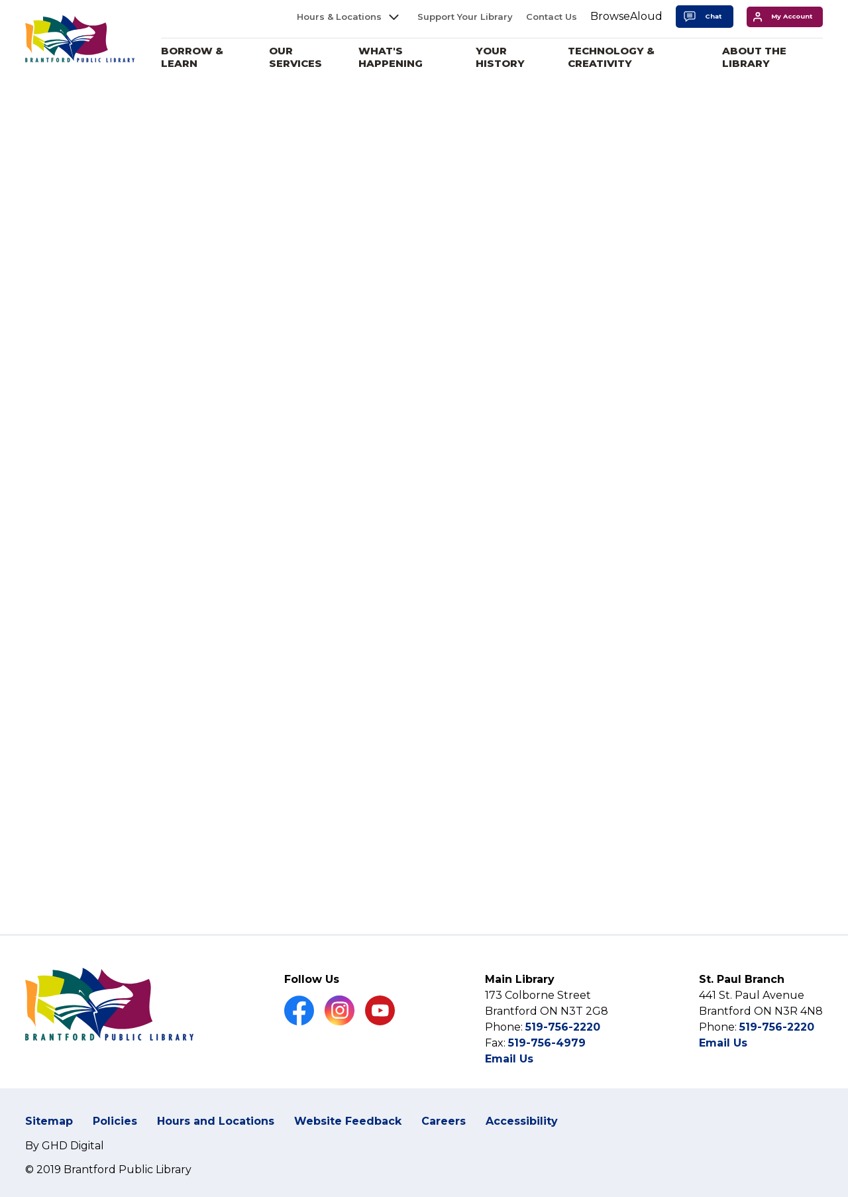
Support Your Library (465, 16)
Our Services (304, 57)
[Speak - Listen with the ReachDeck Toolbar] (626, 17)
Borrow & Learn (202, 57)
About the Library (756, 57)
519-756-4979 (547, 1059)
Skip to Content (0, 0)
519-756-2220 (562, 1043)
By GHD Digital (64, 1161)
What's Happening (398, 57)
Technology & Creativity (615, 57)
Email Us (509, 1075)
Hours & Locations (339, 16)
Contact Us (551, 16)
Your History (506, 57)
